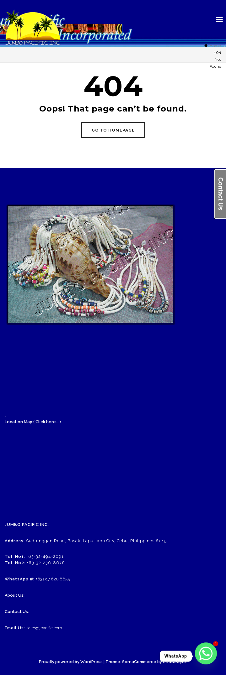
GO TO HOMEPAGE (113, 130)
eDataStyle (174, 661)
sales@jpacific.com (44, 628)
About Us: (14, 595)
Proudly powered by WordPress (71, 661)
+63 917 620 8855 (53, 579)
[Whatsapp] (206, 656)
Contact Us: (17, 611)
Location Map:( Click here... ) (33, 421)
